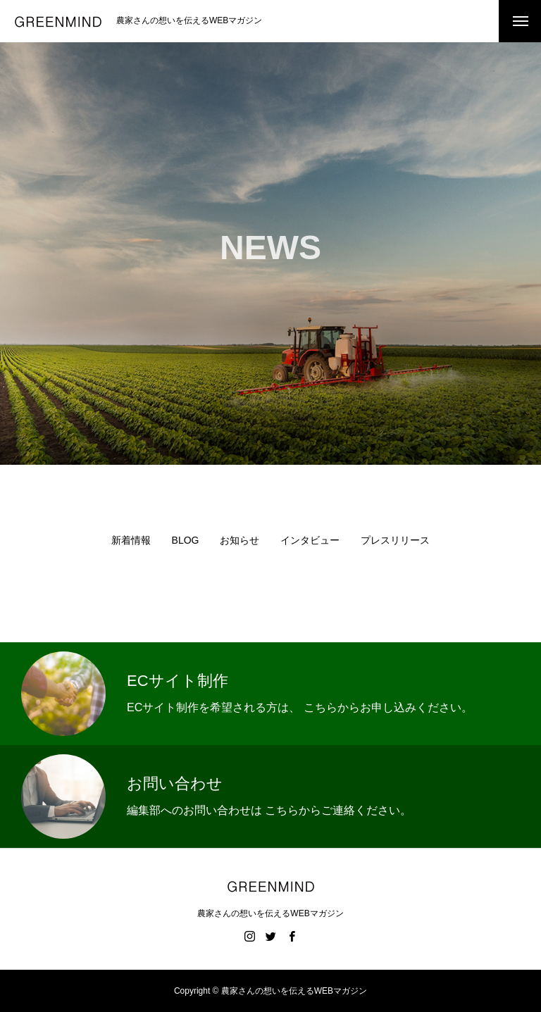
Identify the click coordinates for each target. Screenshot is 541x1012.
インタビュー (310, 540)
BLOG (185, 540)
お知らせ (239, 540)
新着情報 (131, 540)
